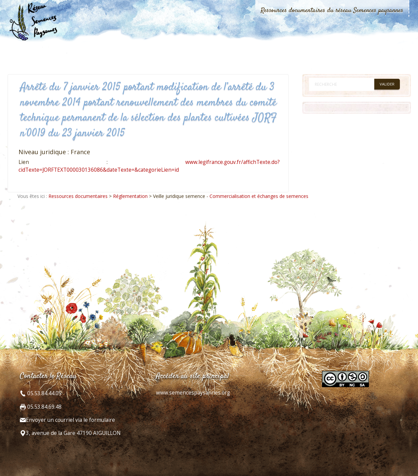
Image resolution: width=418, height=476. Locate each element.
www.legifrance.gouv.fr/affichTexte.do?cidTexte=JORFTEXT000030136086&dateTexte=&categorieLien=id (149, 166)
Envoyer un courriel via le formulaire (70, 419)
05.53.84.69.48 (44, 406)
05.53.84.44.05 (44, 393)
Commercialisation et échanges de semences (259, 196)
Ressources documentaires (78, 196)
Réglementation (130, 196)
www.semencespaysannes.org (193, 392)
